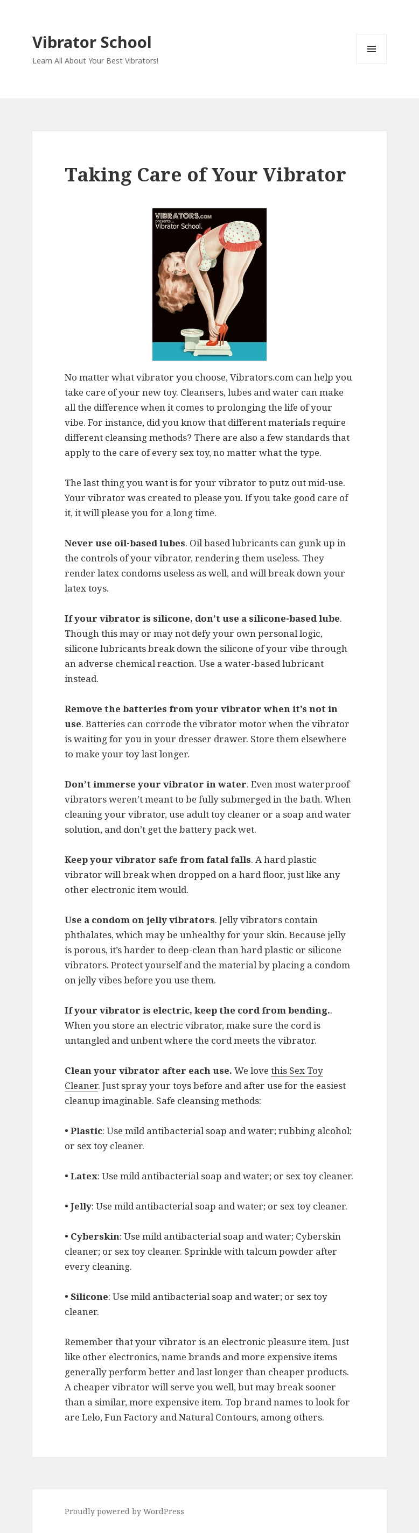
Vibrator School (92, 41)
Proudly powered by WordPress (124, 1511)
